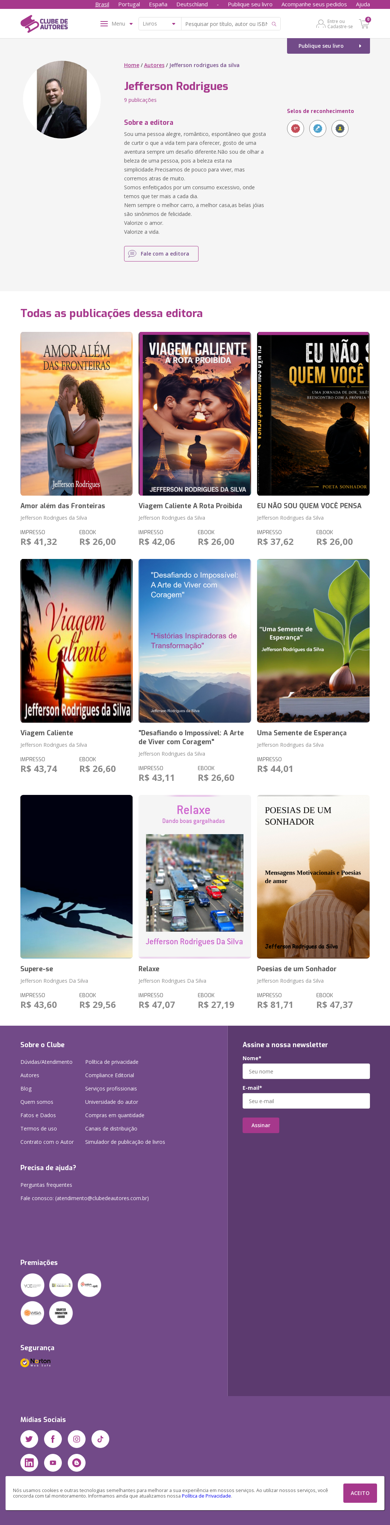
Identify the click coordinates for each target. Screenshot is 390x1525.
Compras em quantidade (114, 1115)
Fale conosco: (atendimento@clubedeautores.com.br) (84, 1198)
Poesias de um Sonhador (297, 969)
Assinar (260, 1125)
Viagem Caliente (46, 733)
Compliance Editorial (109, 1075)
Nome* (252, 1058)
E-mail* (252, 1088)
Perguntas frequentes (46, 1184)
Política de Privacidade (206, 1496)
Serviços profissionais (111, 1088)
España (158, 4)
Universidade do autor (111, 1101)
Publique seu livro (250, 4)
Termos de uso (38, 1128)
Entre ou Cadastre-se (340, 23)
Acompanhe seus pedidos (314, 4)
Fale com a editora (165, 253)
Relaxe (149, 969)
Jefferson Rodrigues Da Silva (54, 980)
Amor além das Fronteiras (62, 506)
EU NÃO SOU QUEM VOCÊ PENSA (309, 506)
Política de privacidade (112, 1061)
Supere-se (36, 969)
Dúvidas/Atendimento (46, 1061)
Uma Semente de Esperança (302, 733)
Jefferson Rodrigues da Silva (53, 517)
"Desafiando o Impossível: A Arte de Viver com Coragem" (191, 737)
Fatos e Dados (38, 1115)
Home (131, 65)
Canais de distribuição (111, 1128)
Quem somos (36, 1101)
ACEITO (360, 1492)
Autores (154, 65)
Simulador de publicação (125, 1141)
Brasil (102, 4)
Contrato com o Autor (47, 1141)
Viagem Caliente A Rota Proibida (190, 506)
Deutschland (192, 4)
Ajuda (363, 4)
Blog (25, 1088)
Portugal (129, 4)
